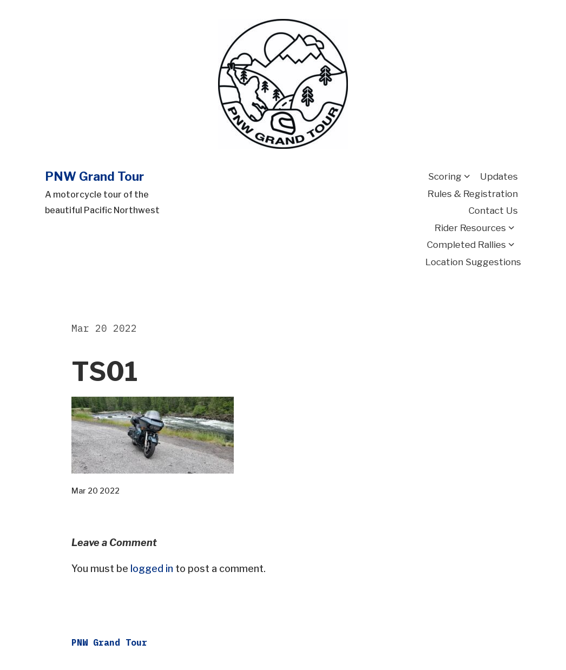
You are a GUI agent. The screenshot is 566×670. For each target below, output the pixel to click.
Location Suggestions (473, 262)
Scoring (445, 176)
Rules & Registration (472, 193)
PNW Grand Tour (94, 176)
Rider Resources (470, 227)
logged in (151, 568)
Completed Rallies (466, 244)
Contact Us (493, 210)
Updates (499, 176)
